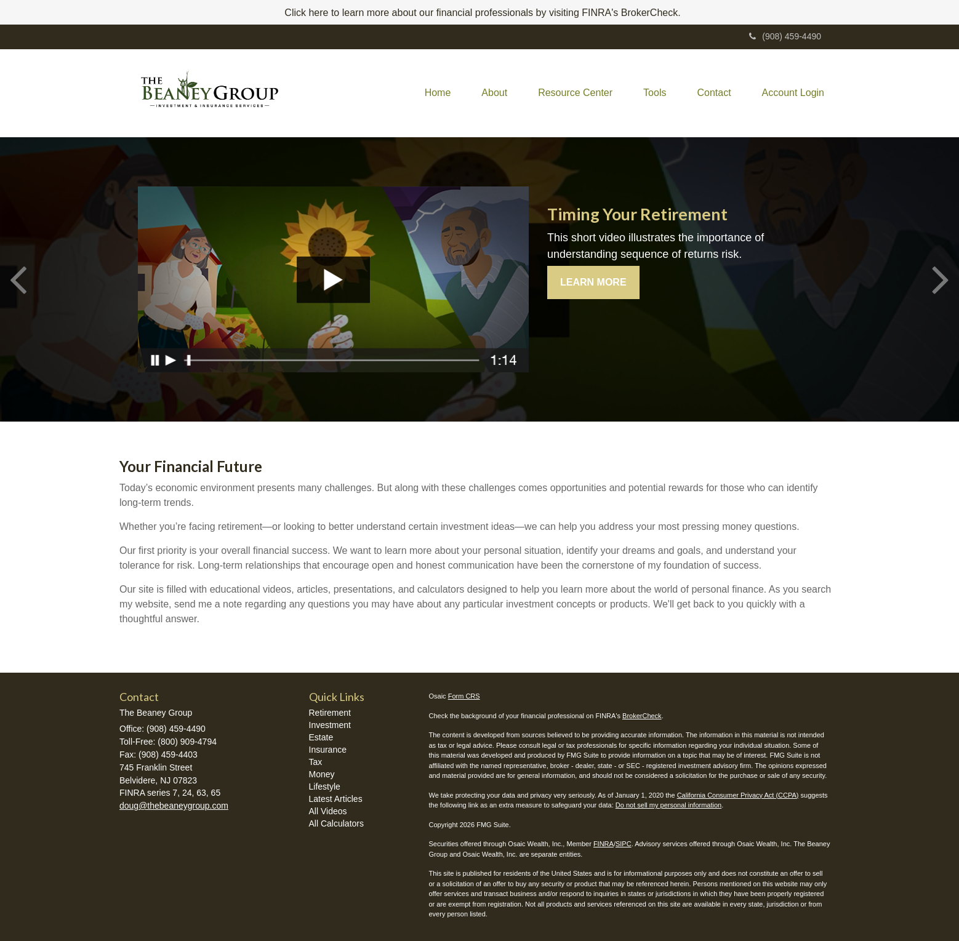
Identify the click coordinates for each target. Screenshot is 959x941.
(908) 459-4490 (785, 36)
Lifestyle (324, 786)
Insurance (328, 750)
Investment (330, 725)
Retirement (330, 713)
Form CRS (464, 696)
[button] (494, 93)
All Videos (328, 811)
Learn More (593, 282)
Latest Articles (336, 799)
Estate (321, 737)
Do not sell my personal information (668, 805)
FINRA (603, 843)
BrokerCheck (642, 715)
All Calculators (336, 823)
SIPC (624, 843)
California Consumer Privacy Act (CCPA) (738, 795)
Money (322, 774)
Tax (316, 762)
